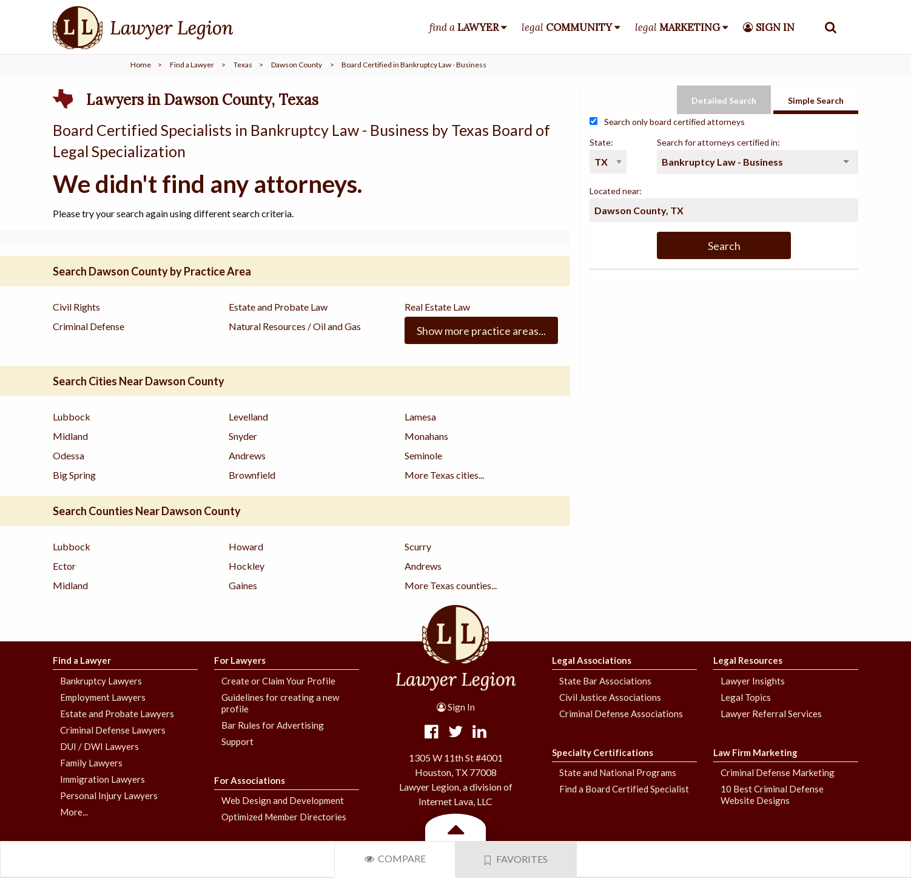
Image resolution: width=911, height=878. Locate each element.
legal (567, 27)
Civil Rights (76, 306)
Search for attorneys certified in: (718, 142)
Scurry (418, 546)
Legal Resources (747, 660)
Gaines (243, 585)
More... (74, 811)
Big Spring (74, 475)
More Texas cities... (444, 475)
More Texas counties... (451, 585)
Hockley (246, 566)
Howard (246, 546)
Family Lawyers (91, 762)
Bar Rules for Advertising (272, 725)
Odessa (68, 455)
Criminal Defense (88, 326)
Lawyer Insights (753, 680)
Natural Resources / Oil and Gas (295, 326)
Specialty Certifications (602, 752)
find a (464, 27)
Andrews (247, 455)
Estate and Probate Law (278, 306)
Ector (64, 566)
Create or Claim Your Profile (278, 680)
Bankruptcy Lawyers (101, 680)
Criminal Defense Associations (621, 713)
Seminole (423, 455)
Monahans (426, 436)
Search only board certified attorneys (667, 122)
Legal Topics (746, 697)
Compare (395, 858)
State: (601, 142)
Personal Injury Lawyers (109, 795)
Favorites (516, 859)
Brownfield (252, 475)
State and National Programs (617, 772)
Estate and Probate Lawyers (117, 713)
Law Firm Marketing (755, 752)
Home (140, 64)
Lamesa (420, 416)
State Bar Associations (605, 680)
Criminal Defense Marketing (778, 772)
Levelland (248, 416)
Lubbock (71, 416)
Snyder (243, 436)
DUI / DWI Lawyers (99, 746)
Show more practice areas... (481, 330)
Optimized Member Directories (283, 816)
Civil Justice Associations (610, 697)
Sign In (456, 706)
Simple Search (816, 100)
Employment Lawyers (103, 697)
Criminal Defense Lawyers (113, 729)
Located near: (616, 191)
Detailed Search (723, 100)
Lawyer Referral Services (771, 713)
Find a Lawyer (192, 64)
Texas (243, 64)
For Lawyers (240, 660)
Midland (70, 436)
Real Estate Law (437, 306)
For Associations (249, 780)
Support (237, 741)
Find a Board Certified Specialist (624, 788)
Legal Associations (591, 660)
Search (724, 245)
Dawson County (296, 64)
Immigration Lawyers (102, 779)
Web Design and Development (282, 800)
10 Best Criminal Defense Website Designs (772, 794)
